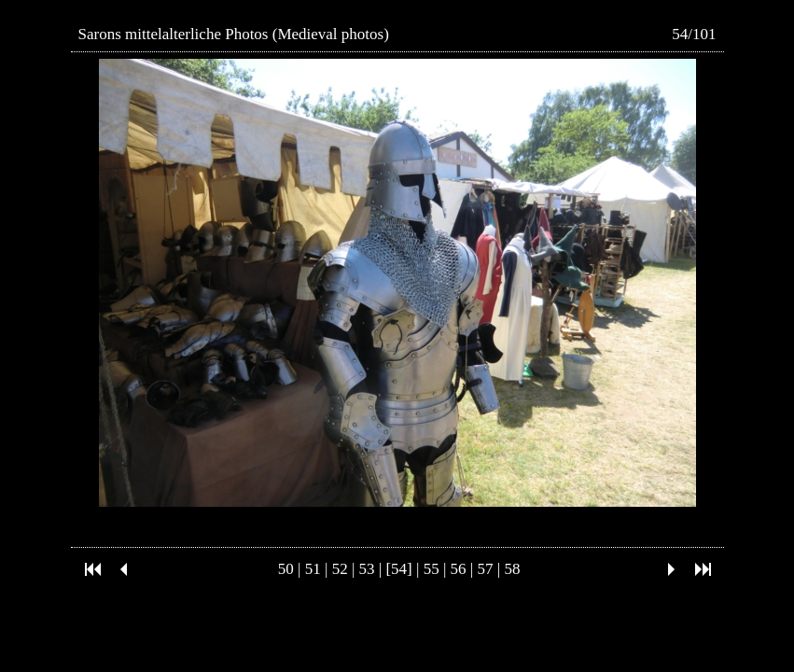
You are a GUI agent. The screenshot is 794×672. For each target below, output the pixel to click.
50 (286, 569)
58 (512, 569)
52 (340, 569)
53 (367, 569)
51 (313, 569)
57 (486, 569)
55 (431, 569)
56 (459, 569)
